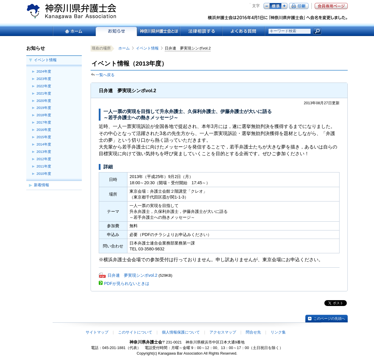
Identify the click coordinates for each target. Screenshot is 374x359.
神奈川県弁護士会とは (158, 31)
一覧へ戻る (105, 75)
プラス (284, 6)
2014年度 (44, 144)
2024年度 (44, 71)
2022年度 (44, 86)
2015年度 (44, 137)
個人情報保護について (181, 332)
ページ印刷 (299, 6)
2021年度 (44, 93)
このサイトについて (135, 332)
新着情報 (41, 185)
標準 (275, 6)
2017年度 (44, 122)
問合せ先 (253, 332)
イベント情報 (45, 60)
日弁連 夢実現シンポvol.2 (132, 275)
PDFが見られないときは (126, 283)
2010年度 (44, 173)
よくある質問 (243, 31)
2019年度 (44, 108)
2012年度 (44, 159)
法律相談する (201, 31)
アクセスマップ (222, 332)
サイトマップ (97, 332)
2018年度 (44, 115)
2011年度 (44, 166)
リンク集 (278, 332)
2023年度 (44, 79)
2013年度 (44, 151)
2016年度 (44, 129)
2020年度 (44, 100)
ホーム (74, 31)
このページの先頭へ (329, 319)
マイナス (267, 6)
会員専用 (331, 6)
